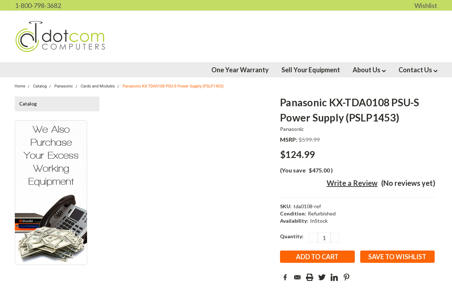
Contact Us (418, 70)
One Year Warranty (240, 70)
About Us (369, 70)
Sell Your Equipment (310, 70)
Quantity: (292, 236)
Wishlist (425, 5)
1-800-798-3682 (38, 5)
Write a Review (352, 183)
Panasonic (292, 129)
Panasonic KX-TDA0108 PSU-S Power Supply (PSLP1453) (173, 86)
